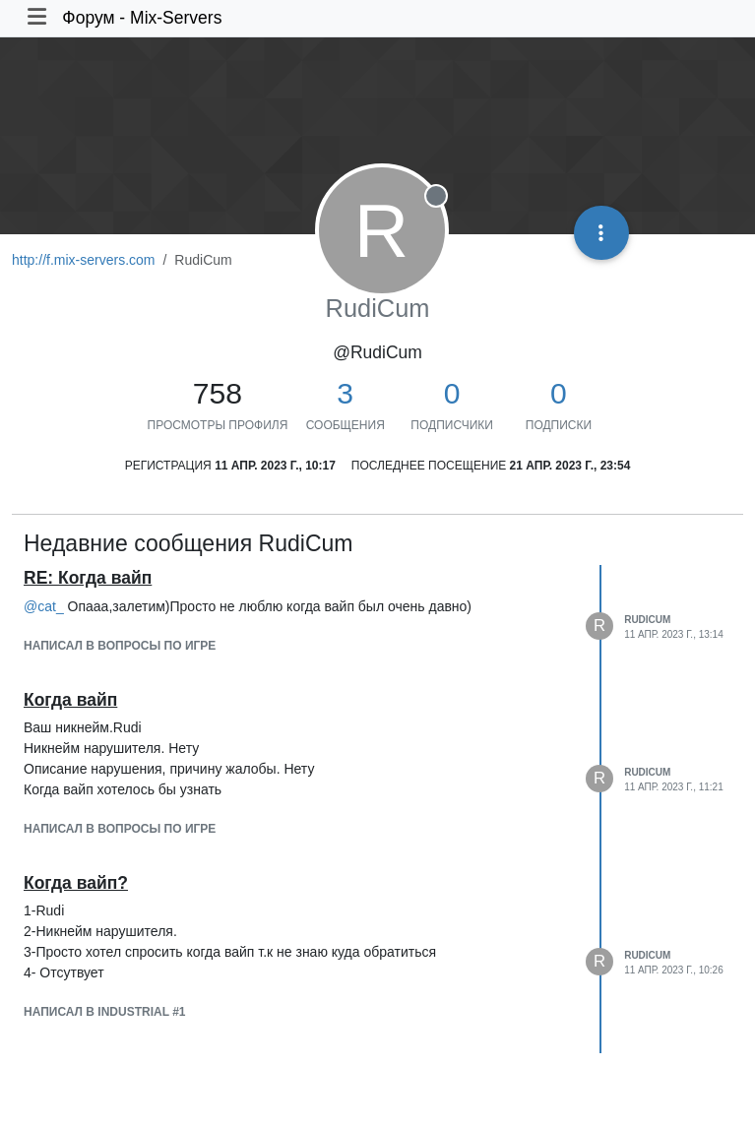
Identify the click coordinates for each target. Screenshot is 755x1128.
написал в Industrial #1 (104, 1012)
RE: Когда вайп (88, 578)
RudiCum (647, 619)
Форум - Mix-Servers (141, 18)
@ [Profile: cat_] (44, 606)
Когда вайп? (76, 883)
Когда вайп (70, 700)
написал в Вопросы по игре (120, 646)
